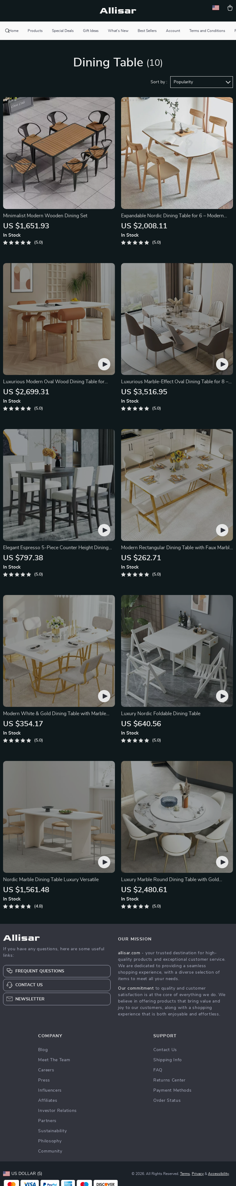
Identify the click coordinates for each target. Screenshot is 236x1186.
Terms (185, 1174)
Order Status (167, 1100)
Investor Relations (57, 1111)
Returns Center (169, 1080)
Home (13, 31)
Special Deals (63, 31)
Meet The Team (54, 1060)
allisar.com (129, 953)
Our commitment (136, 988)
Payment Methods (172, 1090)
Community (50, 1151)
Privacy (198, 1174)
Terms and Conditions (207, 31)
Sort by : (159, 82)
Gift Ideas (91, 31)
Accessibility (218, 1174)
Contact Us (165, 1050)
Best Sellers (147, 31)
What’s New (118, 31)
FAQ (158, 1070)
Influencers (50, 1090)
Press (44, 1080)
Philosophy (49, 1141)
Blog (43, 1050)
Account (173, 31)
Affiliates (47, 1100)
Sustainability (52, 1131)
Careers (46, 1070)
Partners (47, 1121)
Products (35, 31)
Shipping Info (167, 1060)
